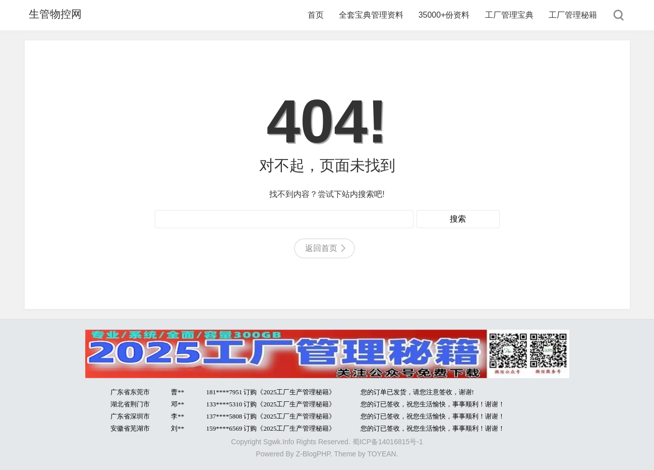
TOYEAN (381, 454)
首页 (316, 15)
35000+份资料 (444, 15)
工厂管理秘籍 (573, 15)
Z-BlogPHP (313, 454)
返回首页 (321, 248)
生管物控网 (52, 15)
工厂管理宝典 (509, 15)
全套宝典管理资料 (371, 15)
